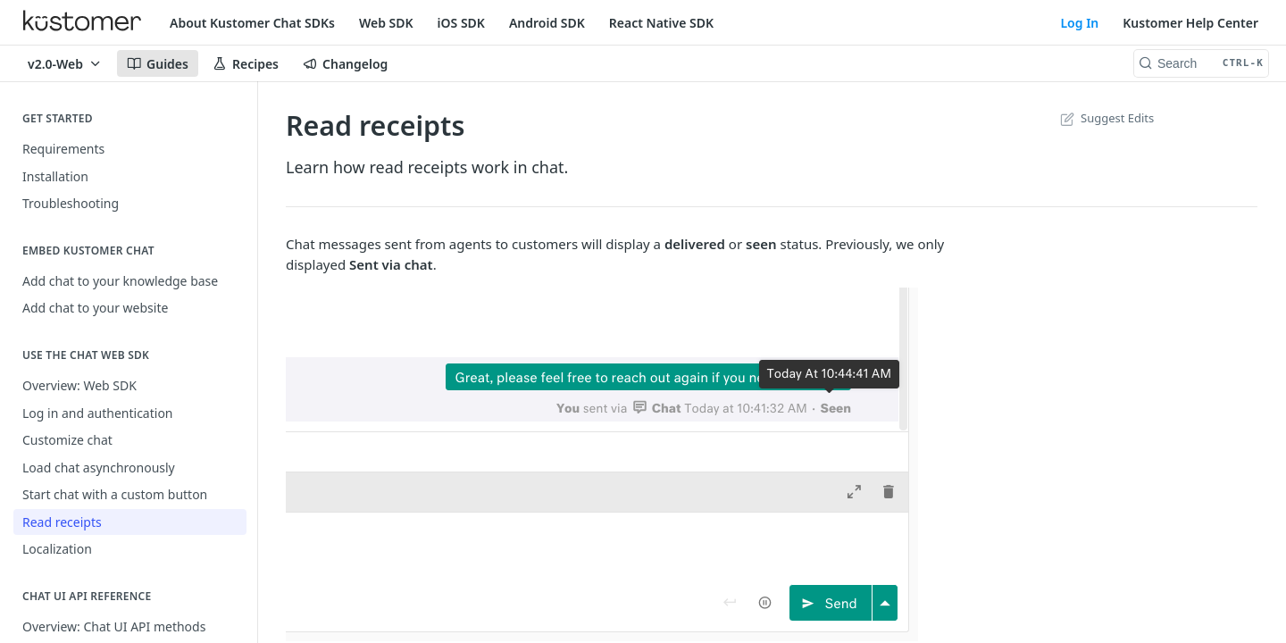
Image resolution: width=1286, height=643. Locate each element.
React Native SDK (661, 22)
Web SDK (386, 22)
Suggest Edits (1105, 118)
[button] (643, 464)
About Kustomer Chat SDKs (252, 22)
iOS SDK (461, 22)
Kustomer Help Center (1190, 22)
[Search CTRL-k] (1201, 63)
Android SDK (547, 22)
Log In (1079, 22)
